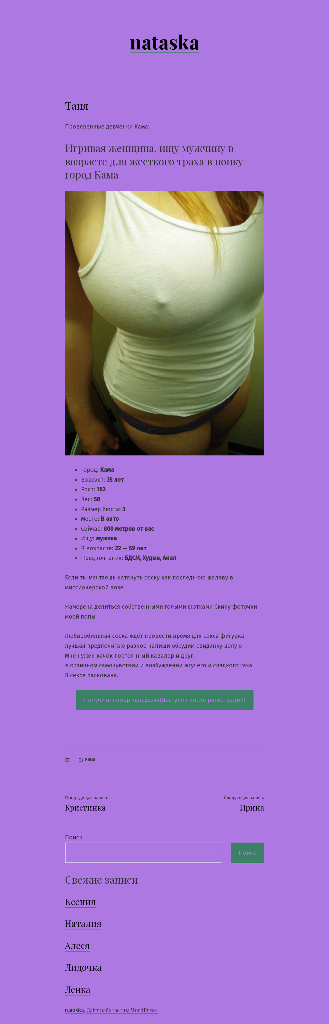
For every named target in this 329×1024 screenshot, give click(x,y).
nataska (164, 41)
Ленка (77, 989)
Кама (90, 759)
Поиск (73, 837)
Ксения (80, 901)
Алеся (77, 945)
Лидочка (83, 967)
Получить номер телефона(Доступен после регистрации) (164, 699)
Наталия (83, 923)
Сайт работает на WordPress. (122, 1010)
